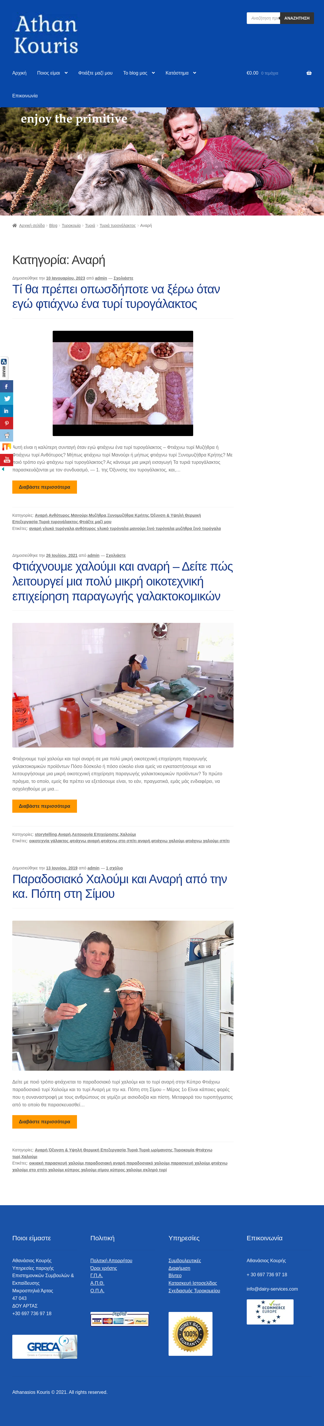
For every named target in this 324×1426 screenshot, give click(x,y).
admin (101, 278)
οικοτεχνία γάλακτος (48, 840)
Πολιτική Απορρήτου (111, 1260)
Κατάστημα (177, 72)
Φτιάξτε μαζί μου (95, 72)
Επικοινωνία (25, 95)
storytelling (46, 834)
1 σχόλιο (114, 868)
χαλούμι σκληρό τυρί (146, 1169)
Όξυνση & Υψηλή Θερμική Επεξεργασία (87, 1150)
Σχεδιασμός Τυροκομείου (194, 1290)
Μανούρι (79, 515)
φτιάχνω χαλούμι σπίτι (207, 840)
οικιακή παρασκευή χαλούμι (56, 1163)
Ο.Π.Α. (97, 1290)
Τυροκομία (71, 225)
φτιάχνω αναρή (85, 840)
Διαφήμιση (179, 1268)
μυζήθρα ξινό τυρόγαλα (198, 528)
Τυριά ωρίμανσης (156, 1150)
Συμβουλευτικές (185, 1260)
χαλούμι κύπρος (64, 1169)
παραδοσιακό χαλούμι (148, 1163)
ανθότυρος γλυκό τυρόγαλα (101, 528)
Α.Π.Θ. (97, 1283)
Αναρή (41, 515)
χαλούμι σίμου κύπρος (103, 1169)
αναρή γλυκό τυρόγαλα (51, 528)
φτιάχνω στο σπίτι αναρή (125, 840)
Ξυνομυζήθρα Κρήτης (128, 515)
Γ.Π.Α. (96, 1275)
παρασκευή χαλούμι (190, 1163)
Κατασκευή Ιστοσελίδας (193, 1283)
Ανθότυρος (59, 515)
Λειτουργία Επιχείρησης (95, 834)
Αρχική (19, 72)
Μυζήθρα (97, 515)
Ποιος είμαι (48, 72)
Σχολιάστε (123, 278)
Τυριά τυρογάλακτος (118, 225)
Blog (53, 225)
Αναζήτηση (297, 18)
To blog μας (135, 72)
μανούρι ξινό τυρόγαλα (152, 528)
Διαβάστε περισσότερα (44, 487)
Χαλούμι (128, 834)
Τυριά (90, 225)
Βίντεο (175, 1275)
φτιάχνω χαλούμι (167, 840)
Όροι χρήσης (103, 1268)
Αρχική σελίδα (31, 225)
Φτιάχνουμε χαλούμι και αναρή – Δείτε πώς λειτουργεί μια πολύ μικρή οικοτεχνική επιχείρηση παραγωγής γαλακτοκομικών (122, 581)
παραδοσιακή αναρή (105, 1163)
